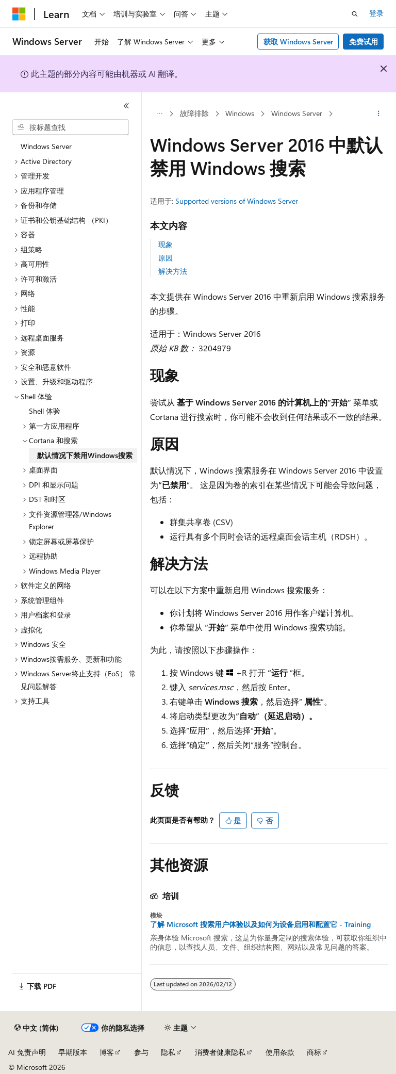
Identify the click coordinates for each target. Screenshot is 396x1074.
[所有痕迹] (159, 114)
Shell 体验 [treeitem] (44, 411)
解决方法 (172, 271)
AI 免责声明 (27, 1052)
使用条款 (280, 1052)
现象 (165, 244)
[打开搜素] (354, 14)
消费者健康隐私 (220, 1052)
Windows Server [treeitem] (46, 146)
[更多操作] (379, 114)
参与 (141, 1052)
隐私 (168, 1052)
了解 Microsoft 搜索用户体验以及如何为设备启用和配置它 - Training (260, 924)
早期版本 (72, 1052)
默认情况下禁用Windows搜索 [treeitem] (85, 455)
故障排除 (194, 113)
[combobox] (70, 127)
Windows (239, 113)
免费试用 (363, 41)
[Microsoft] (19, 14)
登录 (376, 13)
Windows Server (296, 113)
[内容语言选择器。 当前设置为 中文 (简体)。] (36, 1028)
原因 (165, 258)
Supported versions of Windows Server (236, 201)
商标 (314, 1052)
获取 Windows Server (298, 41)
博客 (107, 1052)
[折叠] (126, 105)
